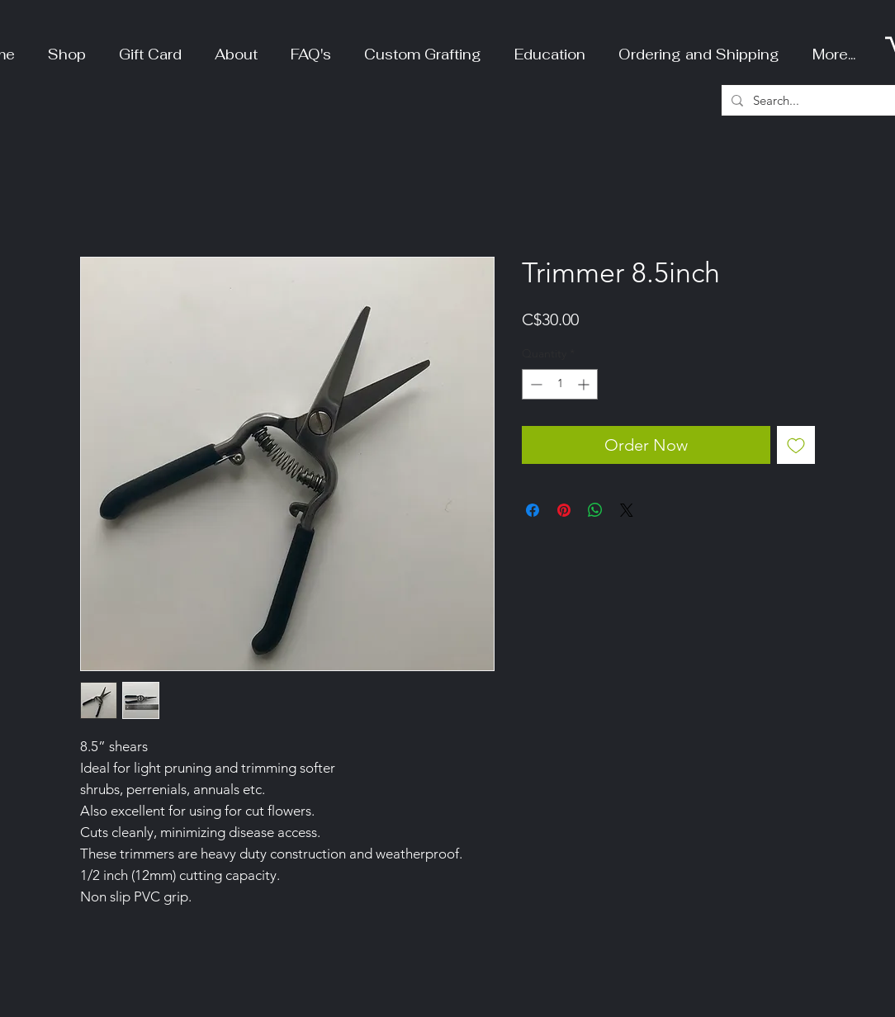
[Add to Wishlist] (796, 445)
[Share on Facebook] (532, 510)
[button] (66, 47)
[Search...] (818, 100)
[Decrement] (534, 384)
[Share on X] (627, 510)
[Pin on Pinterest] (564, 510)
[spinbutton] (560, 384)
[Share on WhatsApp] (595, 510)
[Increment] (585, 384)
